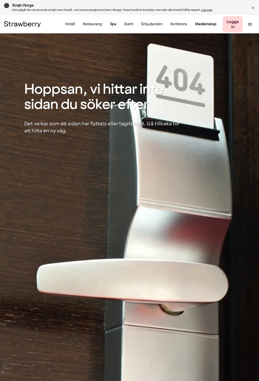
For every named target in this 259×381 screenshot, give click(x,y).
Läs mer (206, 10)
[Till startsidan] (22, 24)
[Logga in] (233, 24)
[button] (253, 8)
